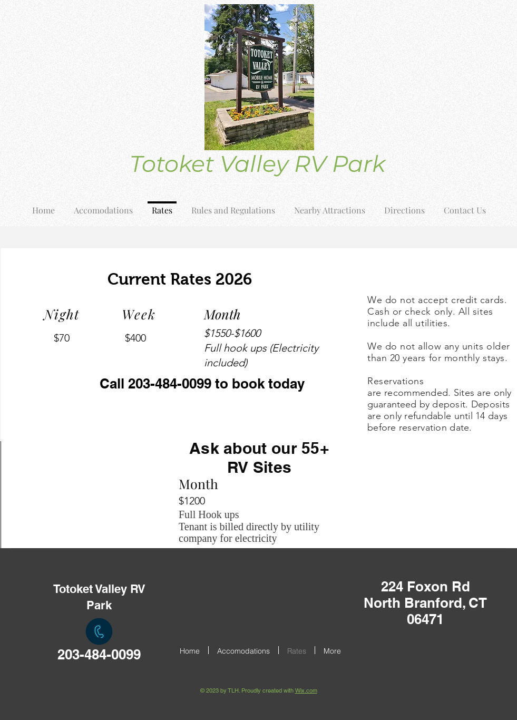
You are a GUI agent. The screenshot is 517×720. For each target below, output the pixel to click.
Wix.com (306, 690)
